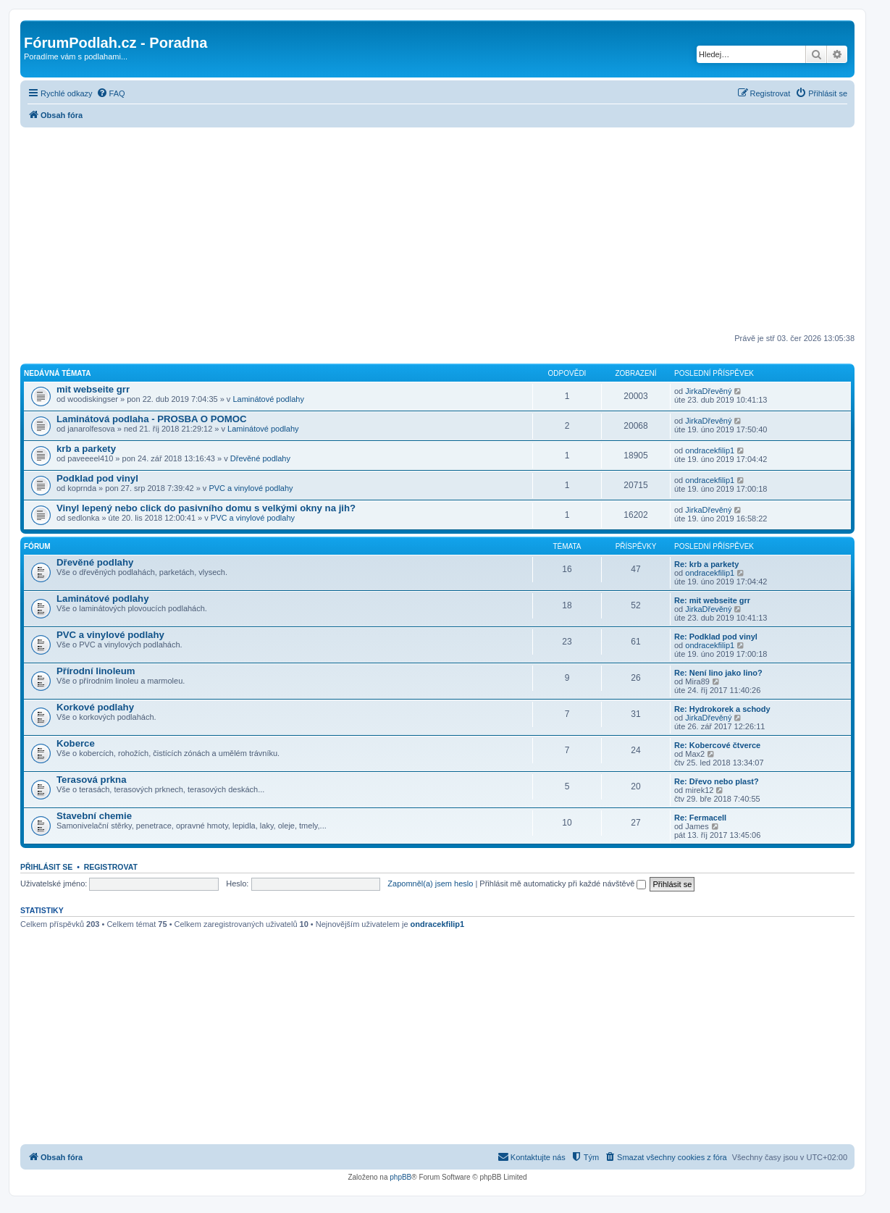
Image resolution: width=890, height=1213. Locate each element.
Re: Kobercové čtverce (717, 745)
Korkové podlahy (95, 707)
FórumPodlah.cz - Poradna (115, 43)
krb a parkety (86, 448)
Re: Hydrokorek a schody (722, 709)
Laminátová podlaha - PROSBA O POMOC (151, 419)
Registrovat (111, 866)
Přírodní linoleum (95, 671)
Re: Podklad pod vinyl (715, 636)
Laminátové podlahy (267, 399)
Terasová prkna (91, 779)
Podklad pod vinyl (97, 478)
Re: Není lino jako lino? (718, 672)
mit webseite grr (93, 389)
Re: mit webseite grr (712, 600)
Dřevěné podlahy (260, 458)
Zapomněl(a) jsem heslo (430, 883)
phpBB (400, 1177)
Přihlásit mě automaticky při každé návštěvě (562, 883)
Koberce (75, 743)
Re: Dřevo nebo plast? (716, 781)
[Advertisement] (437, 228)
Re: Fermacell (700, 817)
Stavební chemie (94, 815)
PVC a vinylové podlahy (251, 488)
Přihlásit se (46, 866)
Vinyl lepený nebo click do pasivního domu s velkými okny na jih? (206, 508)
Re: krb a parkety (706, 564)
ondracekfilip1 (709, 450)
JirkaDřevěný (708, 391)
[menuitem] (110, 93)
